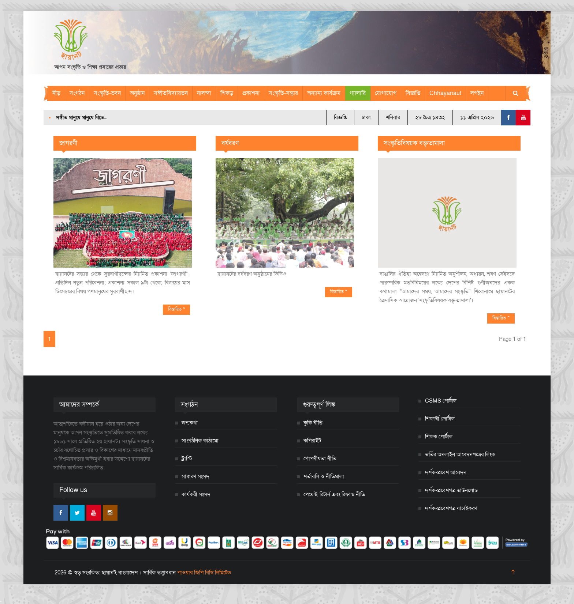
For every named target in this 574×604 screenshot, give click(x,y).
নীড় (56, 93)
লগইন (477, 93)
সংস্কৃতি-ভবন (107, 93)
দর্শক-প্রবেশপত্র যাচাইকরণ (451, 508)
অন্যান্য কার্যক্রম (323, 93)
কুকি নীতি (313, 422)
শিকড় (226, 93)
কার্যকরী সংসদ (196, 494)
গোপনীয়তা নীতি (319, 458)
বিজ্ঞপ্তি (413, 93)
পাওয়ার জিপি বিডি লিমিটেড (204, 572)
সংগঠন (77, 93)
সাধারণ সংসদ (195, 476)
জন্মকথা (190, 422)
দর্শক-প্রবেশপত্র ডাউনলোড (451, 490)
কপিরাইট (312, 440)
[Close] (0, 601)
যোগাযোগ (385, 93)
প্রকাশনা (251, 93)
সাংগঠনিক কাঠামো (200, 440)
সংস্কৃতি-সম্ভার (283, 93)
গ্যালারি (358, 93)
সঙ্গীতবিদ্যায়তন (171, 93)
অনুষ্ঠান (137, 93)
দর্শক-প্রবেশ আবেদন (445, 472)
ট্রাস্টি (187, 458)
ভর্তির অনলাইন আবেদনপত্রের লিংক (460, 454)
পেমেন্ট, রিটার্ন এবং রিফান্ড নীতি (334, 494)
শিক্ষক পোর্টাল (438, 436)
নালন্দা (204, 93)
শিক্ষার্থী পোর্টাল (440, 418)
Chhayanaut (445, 93)
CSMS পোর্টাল (440, 400)
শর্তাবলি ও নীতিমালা (323, 476)
